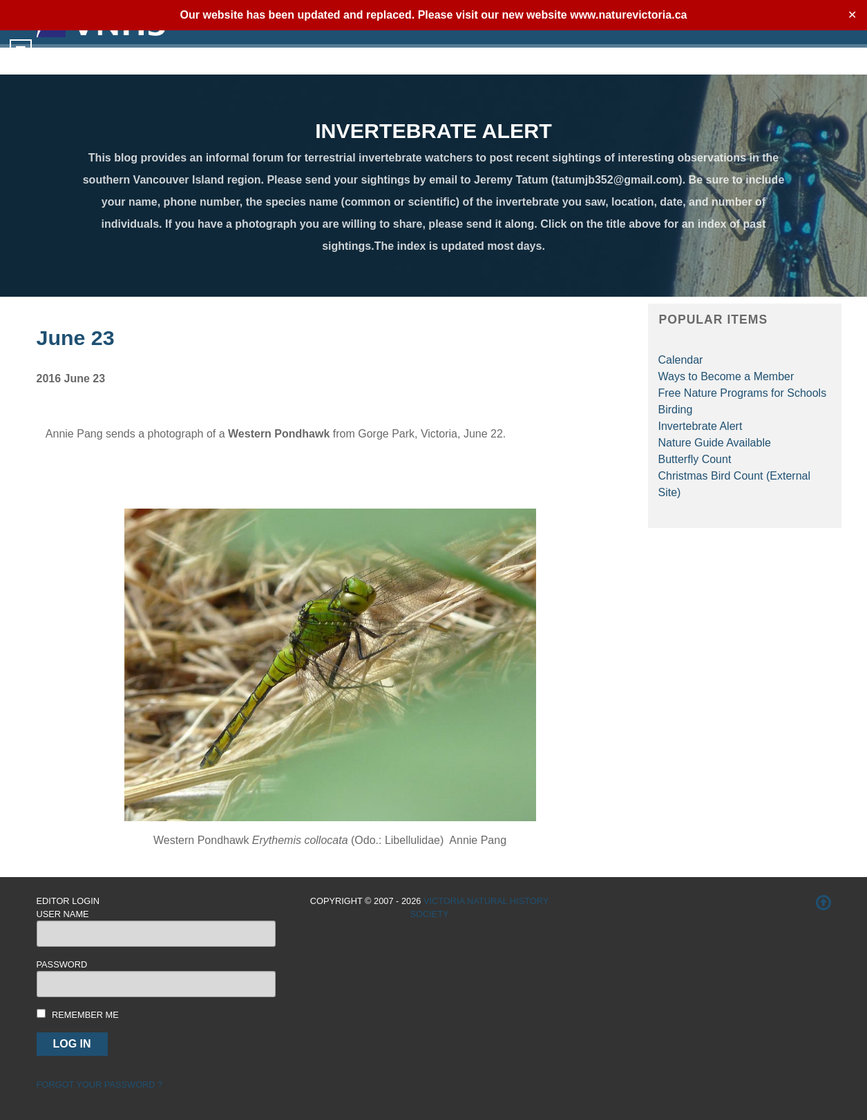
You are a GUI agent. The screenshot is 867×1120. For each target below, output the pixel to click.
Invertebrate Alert (700, 426)
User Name (63, 914)
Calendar (680, 360)
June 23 (76, 337)
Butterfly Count (695, 459)
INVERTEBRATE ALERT (433, 130)
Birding (675, 409)
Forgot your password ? (100, 1084)
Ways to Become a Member (726, 376)
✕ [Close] (852, 15)
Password (62, 964)
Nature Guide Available (714, 443)
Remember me (85, 1015)
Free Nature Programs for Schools (742, 393)
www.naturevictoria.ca (628, 15)
